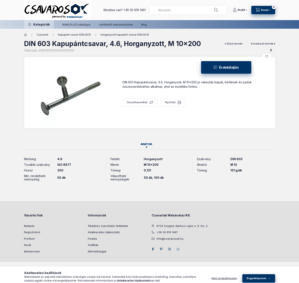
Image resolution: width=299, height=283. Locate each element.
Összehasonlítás (137, 102)
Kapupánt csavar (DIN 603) (74, 34)
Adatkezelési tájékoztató (104, 232)
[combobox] (188, 10)
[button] (39, 24)
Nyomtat (170, 102)
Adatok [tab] (146, 144)
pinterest (161, 249)
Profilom (29, 238)
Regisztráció (32, 232)
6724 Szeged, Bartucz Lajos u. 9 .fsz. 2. (182, 226)
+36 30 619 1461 (134, 10)
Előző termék (235, 43)
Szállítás (93, 245)
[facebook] (271, 50)
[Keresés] (216, 10)
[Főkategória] (25, 35)
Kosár (27, 245)
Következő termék (262, 43)
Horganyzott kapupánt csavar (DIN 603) (124, 34)
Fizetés (92, 238)
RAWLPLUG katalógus (76, 24)
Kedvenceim (32, 251)
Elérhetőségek (97, 251)
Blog (144, 24)
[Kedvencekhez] (267, 56)
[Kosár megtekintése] (263, 10)
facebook (153, 249)
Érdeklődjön (229, 67)
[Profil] (239, 10)
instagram (170, 249)
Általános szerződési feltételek (108, 226)
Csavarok (42, 34)
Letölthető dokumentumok (116, 24)
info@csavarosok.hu (170, 238)
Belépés (29, 226)
